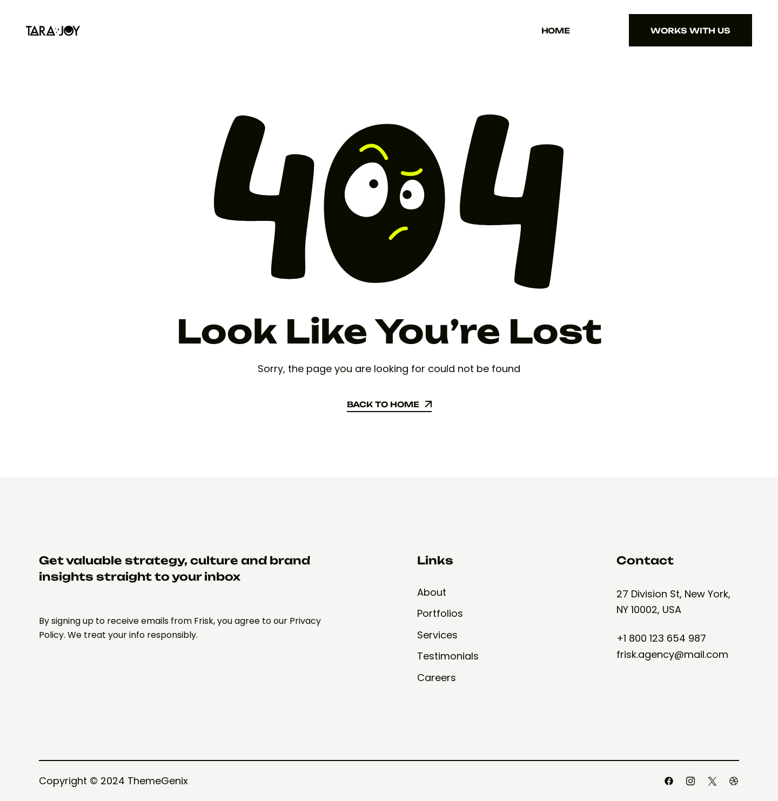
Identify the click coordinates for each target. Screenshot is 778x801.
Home (555, 30)
